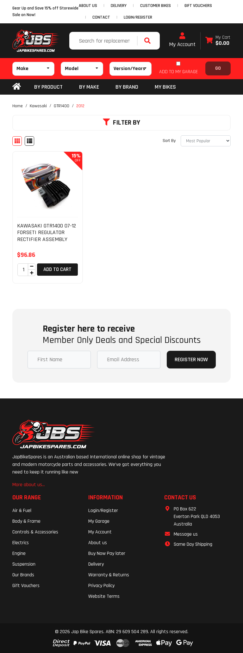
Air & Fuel (21, 510)
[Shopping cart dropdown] (218, 41)
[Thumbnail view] (17, 141)
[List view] (29, 141)
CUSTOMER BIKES (155, 6)
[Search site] (149, 41)
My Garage (98, 521)
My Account (182, 40)
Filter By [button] (121, 123)
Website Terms (104, 596)
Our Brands (23, 575)
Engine (19, 553)
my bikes (165, 87)
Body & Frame (26, 521)
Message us (186, 534)
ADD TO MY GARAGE (178, 71)
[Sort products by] (206, 140)
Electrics (20, 542)
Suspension (23, 564)
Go (218, 68)
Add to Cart (57, 269)
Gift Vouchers (26, 585)
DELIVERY (119, 6)
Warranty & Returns (108, 575)
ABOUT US (88, 6)
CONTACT (101, 17)
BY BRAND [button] (126, 87)
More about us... (28, 484)
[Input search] (104, 41)
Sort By (169, 141)
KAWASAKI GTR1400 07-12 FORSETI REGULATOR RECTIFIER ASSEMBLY (46, 232)
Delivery (96, 564)
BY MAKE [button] (89, 87)
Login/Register (138, 17)
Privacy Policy (101, 585)
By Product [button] (48, 87)
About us (97, 542)
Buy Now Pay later (106, 553)
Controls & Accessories (35, 532)
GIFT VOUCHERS (198, 6)
